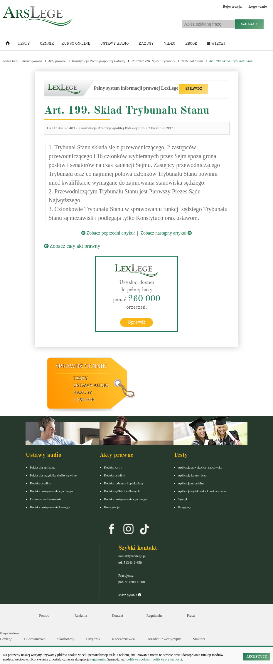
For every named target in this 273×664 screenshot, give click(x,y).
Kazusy (146, 43)
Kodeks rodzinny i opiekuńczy (124, 483)
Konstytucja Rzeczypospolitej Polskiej (98, 61)
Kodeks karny (113, 467)
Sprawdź (136, 322)
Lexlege (6, 638)
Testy (24, 43)
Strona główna (31, 61)
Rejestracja (232, 6)
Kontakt (117, 615)
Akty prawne (57, 61)
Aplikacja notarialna (191, 483)
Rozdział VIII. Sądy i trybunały (153, 61)
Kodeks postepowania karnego (50, 507)
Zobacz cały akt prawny (72, 246)
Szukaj (249, 24)
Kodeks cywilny (40, 483)
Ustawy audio (114, 43)
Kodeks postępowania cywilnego (51, 491)
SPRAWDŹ (193, 89)
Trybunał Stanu (192, 61)
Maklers (199, 638)
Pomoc (44, 615)
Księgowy (184, 507)
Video (169, 43)
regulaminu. (98, 659)
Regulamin (154, 615)
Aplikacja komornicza (192, 475)
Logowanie (257, 6)
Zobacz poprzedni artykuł (108, 232)
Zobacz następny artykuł (166, 232)
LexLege (84, 399)
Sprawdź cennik (81, 365)
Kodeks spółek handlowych (122, 491)
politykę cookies (138, 659)
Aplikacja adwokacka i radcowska (200, 467)
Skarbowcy (66, 638)
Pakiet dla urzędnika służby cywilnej (53, 475)
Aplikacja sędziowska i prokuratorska (202, 491)
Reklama (81, 615)
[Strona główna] (8, 44)
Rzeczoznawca (123, 638)
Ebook (191, 43)
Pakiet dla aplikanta (42, 467)
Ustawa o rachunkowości (46, 499)
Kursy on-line (75, 43)
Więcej (216, 43)
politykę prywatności (167, 659)
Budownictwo (34, 638)
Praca (191, 615)
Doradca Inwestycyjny (163, 638)
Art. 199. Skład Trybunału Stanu (232, 61)
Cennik (47, 43)
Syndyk (183, 499)
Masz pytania (129, 595)
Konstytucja (111, 507)
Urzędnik (93, 638)
